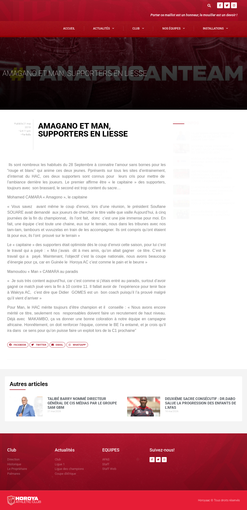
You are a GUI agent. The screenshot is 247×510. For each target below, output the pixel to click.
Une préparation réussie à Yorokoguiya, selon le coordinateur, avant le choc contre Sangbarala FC (211, 176)
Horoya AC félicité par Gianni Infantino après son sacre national (211, 162)
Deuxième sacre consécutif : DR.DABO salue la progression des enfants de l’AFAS (212, 149)
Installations (215, 28)
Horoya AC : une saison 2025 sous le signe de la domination (213, 202)
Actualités (103, 28)
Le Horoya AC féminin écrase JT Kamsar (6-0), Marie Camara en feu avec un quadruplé (213, 190)
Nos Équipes (173, 28)
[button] (209, 5)
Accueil (69, 28)
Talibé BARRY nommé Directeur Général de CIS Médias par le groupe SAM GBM (212, 136)
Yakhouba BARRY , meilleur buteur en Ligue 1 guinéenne (210, 213)
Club (138, 28)
